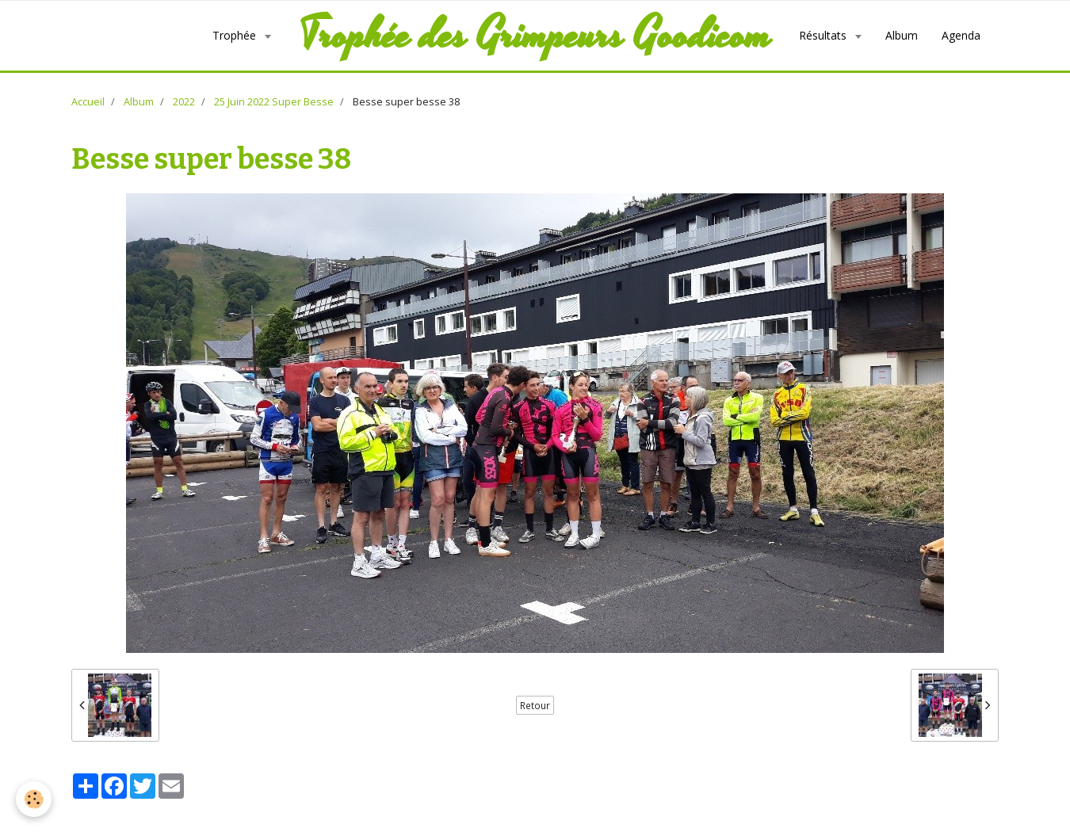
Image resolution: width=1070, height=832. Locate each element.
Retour (535, 705)
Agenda (961, 35)
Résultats (824, 35)
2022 (184, 102)
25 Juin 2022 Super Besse (274, 102)
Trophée (235, 35)
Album (901, 35)
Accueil (88, 102)
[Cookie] (34, 799)
